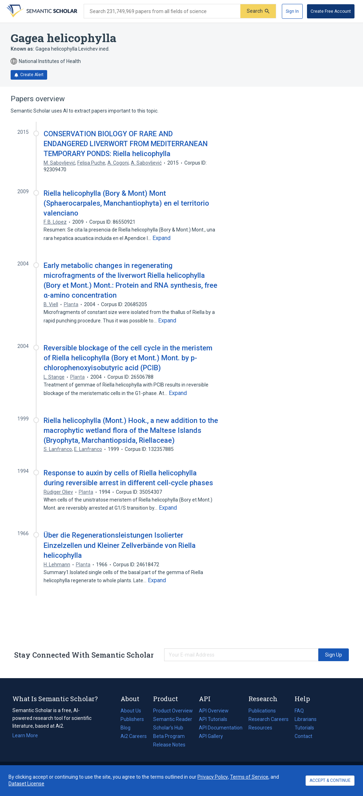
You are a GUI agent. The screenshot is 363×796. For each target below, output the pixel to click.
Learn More (25, 735)
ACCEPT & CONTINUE (330, 780)
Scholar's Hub (168, 728)
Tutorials (304, 728)
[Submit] (258, 11)
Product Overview (173, 711)
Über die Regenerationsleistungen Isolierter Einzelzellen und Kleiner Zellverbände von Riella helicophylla (120, 545)
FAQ (299, 711)
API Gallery (211, 736)
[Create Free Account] (330, 11)
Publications (262, 710)
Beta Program (169, 736)
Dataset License (26, 783)
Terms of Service (249, 777)
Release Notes (169, 745)
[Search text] (162, 11)
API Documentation (220, 727)
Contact (303, 736)
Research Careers (268, 719)
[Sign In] (292, 11)
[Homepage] (41, 11)
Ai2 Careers (134, 736)
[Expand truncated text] (161, 238)
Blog (128, 727)
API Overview (214, 711)
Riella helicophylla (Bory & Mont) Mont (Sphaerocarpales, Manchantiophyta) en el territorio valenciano (126, 203)
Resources (260, 727)
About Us (131, 711)
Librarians (306, 719)
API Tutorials (213, 719)
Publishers (132, 719)
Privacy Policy (212, 777)
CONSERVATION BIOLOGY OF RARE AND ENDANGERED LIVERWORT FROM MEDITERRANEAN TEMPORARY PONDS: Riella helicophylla (126, 144)
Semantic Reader (172, 719)
